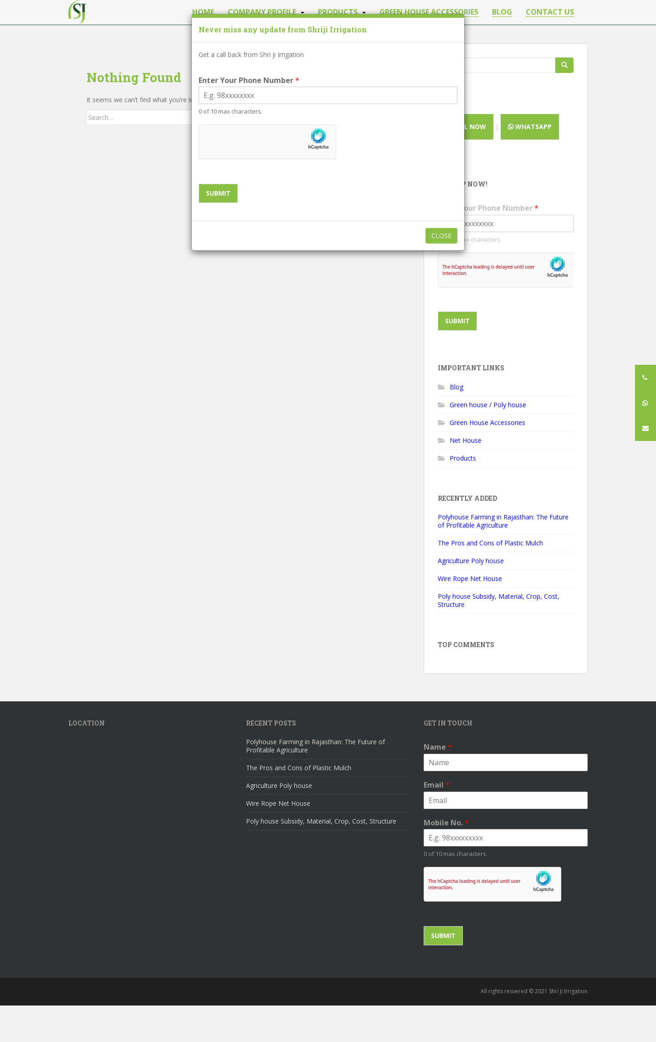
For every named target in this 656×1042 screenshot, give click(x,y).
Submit (218, 193)
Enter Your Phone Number (249, 80)
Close (441, 235)
